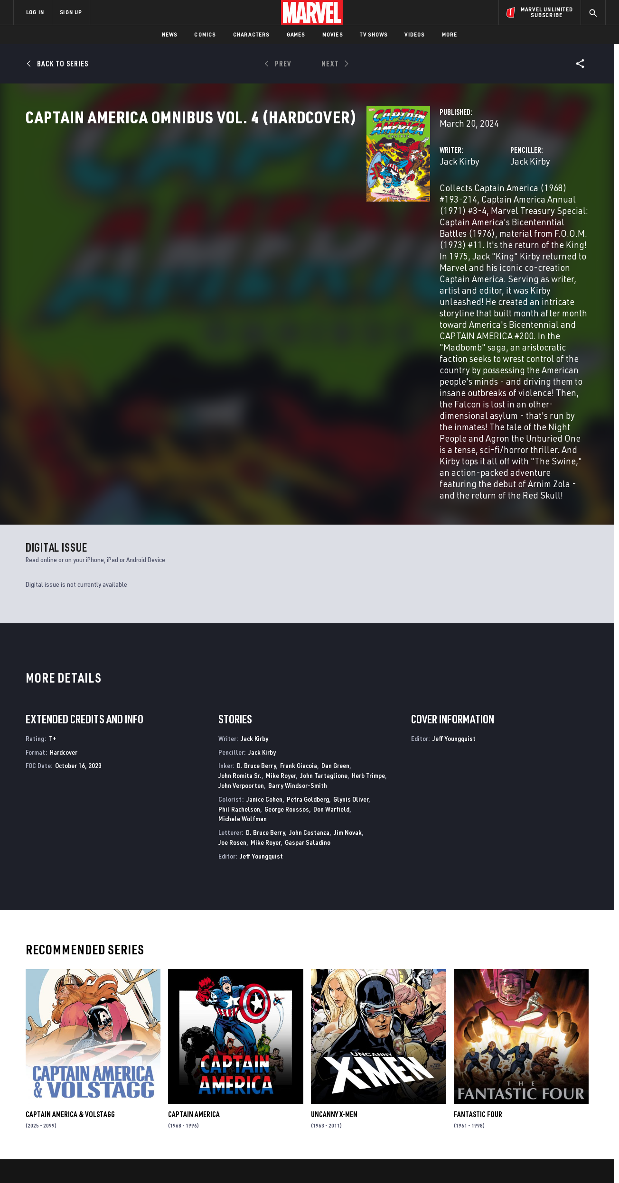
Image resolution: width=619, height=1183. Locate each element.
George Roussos (286, 662)
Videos (414, 34)
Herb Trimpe (368, 629)
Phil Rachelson (239, 662)
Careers (103, 1083)
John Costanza (309, 686)
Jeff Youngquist (261, 709)
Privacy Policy (129, 1160)
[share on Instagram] (544, 1080)
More (450, 34)
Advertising (200, 1056)
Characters (251, 34)
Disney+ (192, 1070)
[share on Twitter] (518, 1080)
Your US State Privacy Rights (192, 1160)
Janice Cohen (264, 652)
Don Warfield (331, 662)
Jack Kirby (221, 202)
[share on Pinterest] (544, 1100)
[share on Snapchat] (518, 1100)
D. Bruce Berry (256, 619)
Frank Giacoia (298, 619)
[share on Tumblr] (570, 1080)
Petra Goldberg (308, 652)
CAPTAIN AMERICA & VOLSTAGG (70, 968)
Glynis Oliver (350, 652)
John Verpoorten (241, 639)
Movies (332, 34)
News (170, 34)
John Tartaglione (323, 629)
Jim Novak (348, 686)
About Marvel (112, 1056)
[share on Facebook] (492, 1080)
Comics (205, 34)
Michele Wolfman (242, 672)
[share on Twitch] (570, 1100)
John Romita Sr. (240, 629)
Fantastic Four (478, 968)
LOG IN (35, 12)
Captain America (194, 968)
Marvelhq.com (203, 1083)
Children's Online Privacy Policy (339, 1160)
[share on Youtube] (492, 1100)
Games (296, 34)
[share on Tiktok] (492, 1120)
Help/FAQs (106, 1070)
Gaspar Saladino (307, 696)
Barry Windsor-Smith (297, 639)
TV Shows (374, 34)
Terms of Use (86, 1160)
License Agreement (414, 1160)
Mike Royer (281, 629)
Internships (110, 1097)
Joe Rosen (232, 696)
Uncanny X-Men (334, 968)
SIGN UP (71, 12)
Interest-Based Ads (473, 1160)
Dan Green (335, 619)
